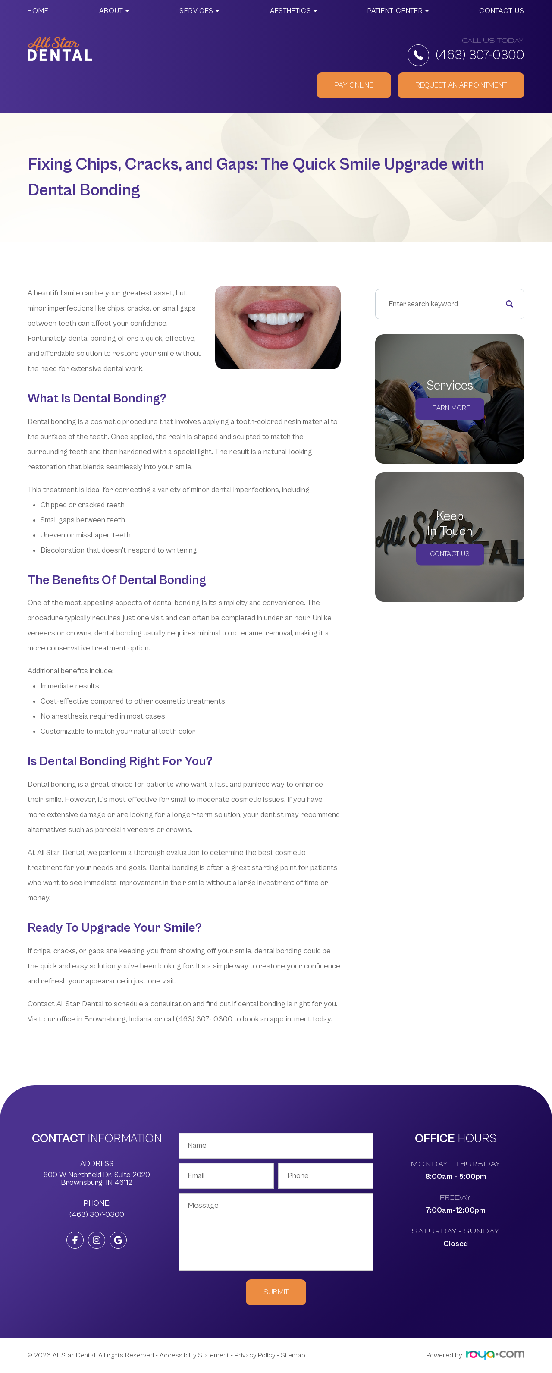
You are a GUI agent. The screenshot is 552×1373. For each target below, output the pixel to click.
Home (38, 10)
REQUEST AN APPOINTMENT (461, 85)
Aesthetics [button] (293, 10)
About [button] (114, 10)
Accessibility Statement (194, 1355)
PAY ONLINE (353, 85)
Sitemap (293, 1355)
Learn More (450, 408)
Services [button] (199, 10)
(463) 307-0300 (466, 55)
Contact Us (501, 10)
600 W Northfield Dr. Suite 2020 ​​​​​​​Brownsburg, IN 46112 (97, 1179)
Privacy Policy (255, 1355)
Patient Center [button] (398, 10)
